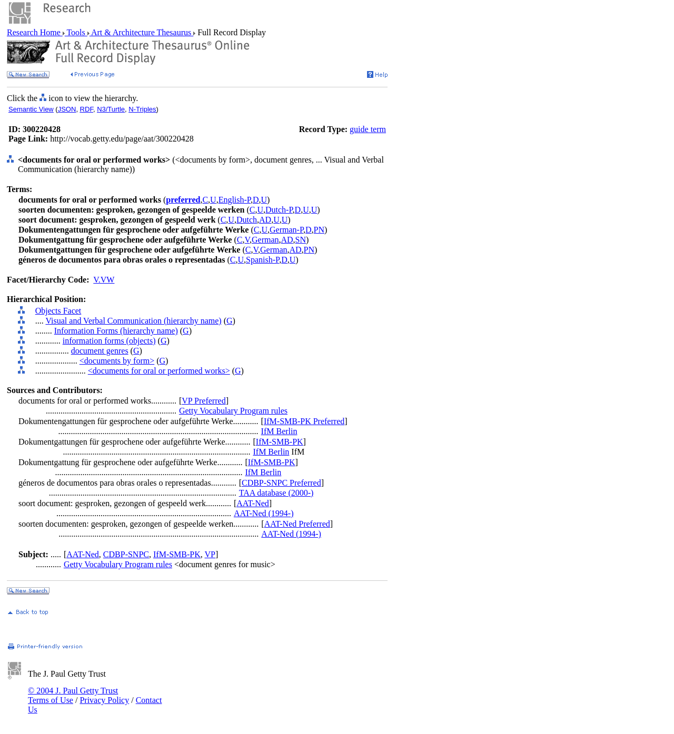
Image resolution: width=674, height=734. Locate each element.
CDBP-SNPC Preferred (281, 482)
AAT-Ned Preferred (297, 523)
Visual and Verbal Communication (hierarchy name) (133, 320)
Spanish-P (262, 259)
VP (210, 554)
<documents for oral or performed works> (159, 370)
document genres (99, 350)
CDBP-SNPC (126, 554)
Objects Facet (58, 310)
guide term (368, 129)
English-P (235, 199)
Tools (76, 32)
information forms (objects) (109, 340)
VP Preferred (203, 400)
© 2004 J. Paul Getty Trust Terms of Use (73, 695)
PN (319, 229)
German (265, 239)
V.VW (103, 279)
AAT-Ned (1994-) (264, 513)
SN (300, 239)
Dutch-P (279, 209)
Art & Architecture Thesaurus (141, 32)
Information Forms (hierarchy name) (116, 330)
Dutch (246, 219)
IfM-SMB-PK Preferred (304, 421)
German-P (286, 229)
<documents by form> (117, 360)
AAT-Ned (252, 503)
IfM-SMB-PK (279, 441)
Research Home (35, 32)
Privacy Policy (104, 700)
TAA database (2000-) (276, 492)
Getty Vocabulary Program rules (233, 410)
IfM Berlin (279, 431)
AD (265, 219)
